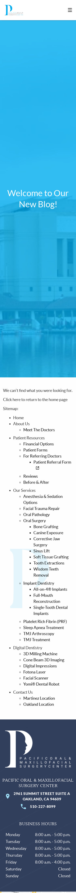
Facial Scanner (35, 678)
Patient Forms (35, 450)
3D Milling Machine (40, 654)
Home (18, 418)
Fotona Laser (34, 672)
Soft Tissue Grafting (51, 557)
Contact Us (23, 692)
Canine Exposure (48, 533)
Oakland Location (38, 704)
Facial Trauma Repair (41, 508)
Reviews (30, 476)
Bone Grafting (45, 526)
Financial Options (38, 444)
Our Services (24, 490)
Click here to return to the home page (35, 399)
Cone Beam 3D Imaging (43, 660)
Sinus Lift (41, 551)
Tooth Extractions (48, 563)
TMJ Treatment (36, 640)
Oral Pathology (36, 514)
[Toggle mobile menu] (70, 10)
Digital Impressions (40, 666)
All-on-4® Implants (50, 589)
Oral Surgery (34, 520)
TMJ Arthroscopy (38, 633)
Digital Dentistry (27, 648)
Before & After (36, 482)
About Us (21, 424)
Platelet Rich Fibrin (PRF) (45, 621)
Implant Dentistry (38, 583)
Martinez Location (39, 698)
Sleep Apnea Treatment (43, 627)
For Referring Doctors (42, 456)
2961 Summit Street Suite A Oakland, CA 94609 (38, 796)
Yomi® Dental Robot (41, 684)
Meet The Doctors (39, 430)
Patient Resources (29, 438)
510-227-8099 (38, 806)
